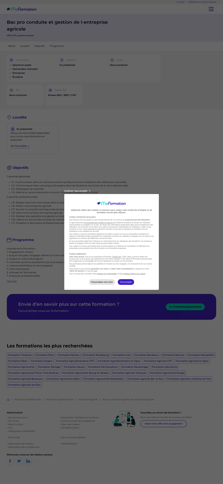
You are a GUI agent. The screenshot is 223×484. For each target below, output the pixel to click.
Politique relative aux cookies (134, 274)
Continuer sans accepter (77, 191)
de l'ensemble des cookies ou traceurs (98, 223)
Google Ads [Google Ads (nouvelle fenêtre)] (116, 257)
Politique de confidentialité (107, 274)
